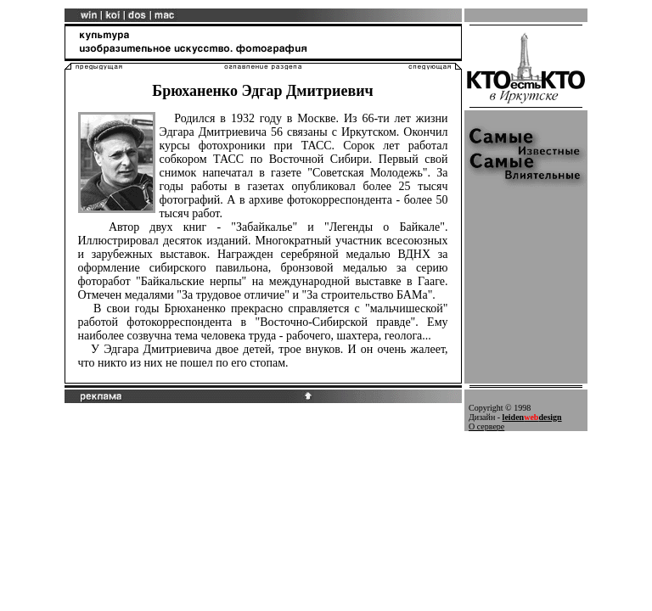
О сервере (486, 426)
